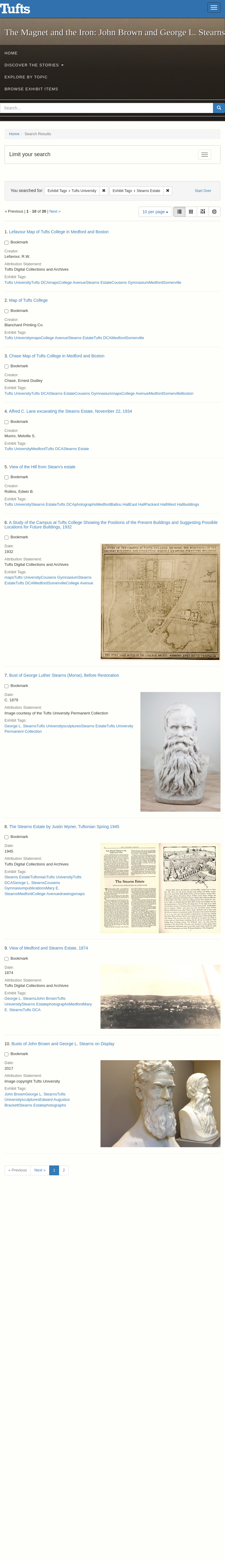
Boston (187, 393)
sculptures (72, 726)
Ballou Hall (120, 504)
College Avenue (72, 282)
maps (54, 282)
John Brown (46, 998)
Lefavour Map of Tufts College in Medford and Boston (59, 231)
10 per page (155, 211)
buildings (191, 504)
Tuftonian (38, 877)
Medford (156, 282)
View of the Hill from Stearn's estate (42, 466)
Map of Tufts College (28, 300)
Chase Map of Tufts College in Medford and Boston (57, 355)
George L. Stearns (20, 726)
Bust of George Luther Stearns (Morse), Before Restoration (64, 675)
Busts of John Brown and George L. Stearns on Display (62, 1043)
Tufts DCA (40, 282)
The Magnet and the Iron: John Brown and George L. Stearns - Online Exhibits (22, 10)
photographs (85, 504)
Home (11, 53)
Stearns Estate (98, 282)
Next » (55, 211)
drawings (67, 893)
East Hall (137, 504)
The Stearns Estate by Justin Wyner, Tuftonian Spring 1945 (64, 826)
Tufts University (17, 282)
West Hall (175, 504)
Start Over (203, 191)
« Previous (17, 1170)
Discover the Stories (34, 65)
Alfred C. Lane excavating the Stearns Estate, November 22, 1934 (70, 411)
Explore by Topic (26, 77)
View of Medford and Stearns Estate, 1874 (48, 948)
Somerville (172, 282)
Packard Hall (156, 504)
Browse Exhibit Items (31, 89)
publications (35, 888)
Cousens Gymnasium (130, 282)
